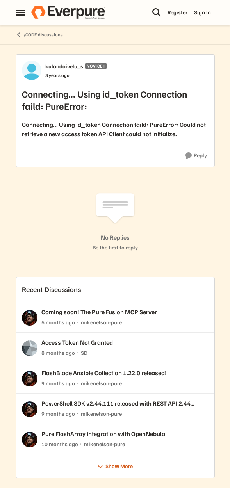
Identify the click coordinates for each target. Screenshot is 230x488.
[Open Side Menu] (20, 12)
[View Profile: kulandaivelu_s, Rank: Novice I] (31, 70)
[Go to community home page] (68, 12)
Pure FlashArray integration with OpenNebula (103, 434)
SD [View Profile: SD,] (84, 352)
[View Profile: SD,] (29, 348)
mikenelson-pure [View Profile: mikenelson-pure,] (101, 322)
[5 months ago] (58, 322)
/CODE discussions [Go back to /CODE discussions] (39, 35)
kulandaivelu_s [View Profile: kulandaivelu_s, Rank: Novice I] (64, 66)
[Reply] (196, 155)
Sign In (202, 12)
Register (177, 12)
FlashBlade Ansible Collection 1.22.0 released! (104, 373)
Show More (115, 466)
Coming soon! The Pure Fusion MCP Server (99, 312)
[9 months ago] (58, 383)
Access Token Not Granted (77, 342)
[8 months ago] (58, 353)
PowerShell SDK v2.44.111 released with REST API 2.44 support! (116, 403)
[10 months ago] (59, 444)
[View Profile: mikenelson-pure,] (29, 318)
